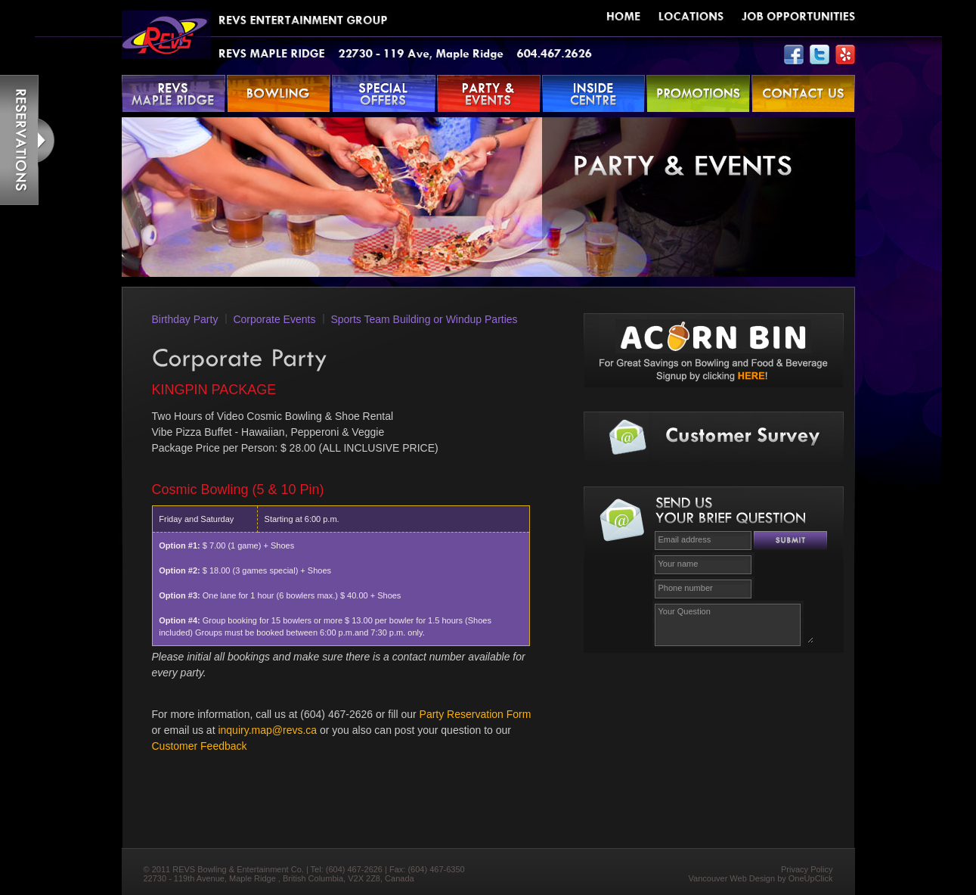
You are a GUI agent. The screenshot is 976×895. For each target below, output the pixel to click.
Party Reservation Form (475, 714)
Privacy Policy (806, 869)
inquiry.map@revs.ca (267, 730)
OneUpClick (811, 878)
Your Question (734, 623)
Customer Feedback (199, 746)
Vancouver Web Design (732, 878)
